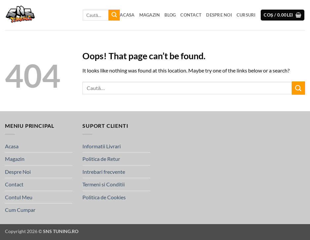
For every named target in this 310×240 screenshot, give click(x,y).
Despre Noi (219, 15)
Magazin (149, 15)
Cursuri (246, 15)
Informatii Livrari (101, 146)
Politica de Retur (101, 159)
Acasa (127, 15)
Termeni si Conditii (103, 184)
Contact (190, 15)
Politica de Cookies (104, 197)
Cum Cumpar (20, 210)
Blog (170, 15)
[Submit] (114, 15)
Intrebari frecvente (103, 171)
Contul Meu (18, 197)
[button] (282, 15)
